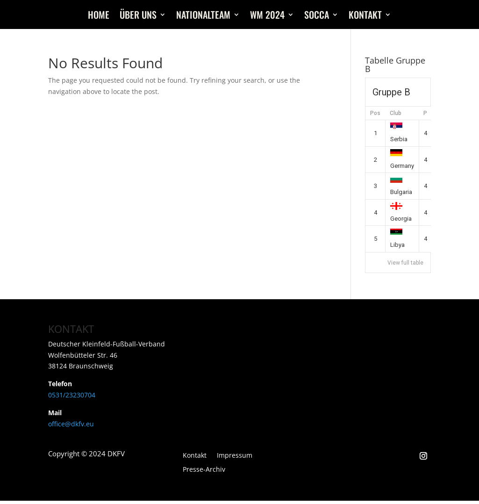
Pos (375, 113)
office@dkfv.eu (71, 423)
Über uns (138, 16)
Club (395, 113)
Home (98, 16)
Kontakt (365, 16)
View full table (405, 262)
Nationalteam (203, 16)
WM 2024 (267, 16)
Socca (316, 16)
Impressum (234, 456)
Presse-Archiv (204, 470)
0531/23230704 (71, 394)
